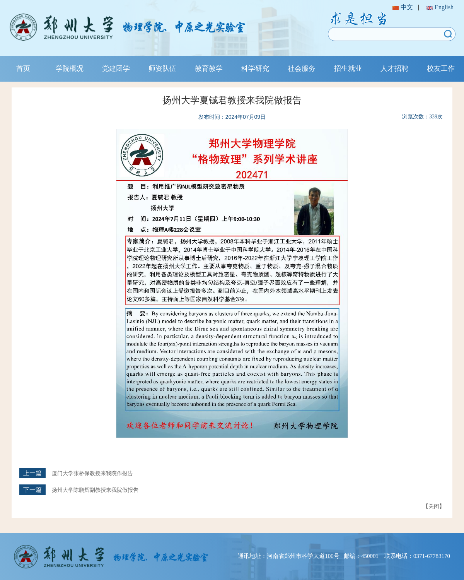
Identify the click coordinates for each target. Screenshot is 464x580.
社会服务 (302, 68)
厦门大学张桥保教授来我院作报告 (92, 473)
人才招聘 (394, 68)
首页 (23, 68)
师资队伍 (162, 68)
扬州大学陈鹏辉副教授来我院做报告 (95, 490)
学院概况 (70, 68)
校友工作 (441, 68)
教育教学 (209, 68)
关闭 (433, 506)
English (440, 7)
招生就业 (348, 68)
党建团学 (116, 68)
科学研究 (255, 68)
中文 (402, 7)
